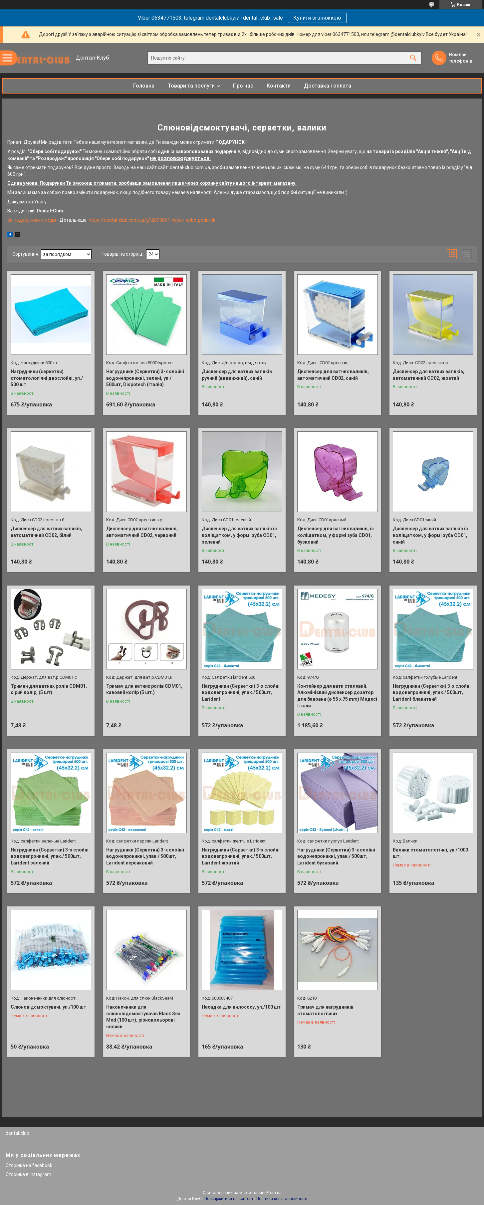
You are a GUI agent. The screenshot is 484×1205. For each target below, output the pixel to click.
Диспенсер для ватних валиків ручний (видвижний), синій (237, 375)
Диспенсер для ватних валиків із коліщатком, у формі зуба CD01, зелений (239, 535)
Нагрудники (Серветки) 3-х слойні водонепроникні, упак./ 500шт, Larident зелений (50, 856)
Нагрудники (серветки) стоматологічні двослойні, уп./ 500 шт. (47, 378)
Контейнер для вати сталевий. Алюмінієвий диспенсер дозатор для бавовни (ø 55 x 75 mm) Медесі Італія (337, 695)
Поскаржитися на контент (228, 1198)
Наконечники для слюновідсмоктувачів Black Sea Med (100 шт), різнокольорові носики (143, 1016)
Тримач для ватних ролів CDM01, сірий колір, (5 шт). (49, 689)
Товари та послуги (191, 86)
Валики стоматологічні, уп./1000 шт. (430, 853)
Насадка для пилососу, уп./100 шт (241, 1007)
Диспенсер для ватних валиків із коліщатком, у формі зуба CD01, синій (430, 535)
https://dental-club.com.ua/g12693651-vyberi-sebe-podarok (151, 220)
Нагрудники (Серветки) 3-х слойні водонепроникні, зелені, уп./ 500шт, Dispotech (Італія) (145, 378)
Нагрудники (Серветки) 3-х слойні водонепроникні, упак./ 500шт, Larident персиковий (145, 856)
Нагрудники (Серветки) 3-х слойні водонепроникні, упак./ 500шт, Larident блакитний (432, 692)
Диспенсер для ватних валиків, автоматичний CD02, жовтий (428, 375)
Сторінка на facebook (29, 1165)
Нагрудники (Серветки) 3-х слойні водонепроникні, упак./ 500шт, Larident (241, 692)
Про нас (243, 86)
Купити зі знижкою (317, 18)
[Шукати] (413, 58)
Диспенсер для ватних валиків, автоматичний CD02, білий (46, 532)
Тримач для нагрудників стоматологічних (325, 1010)
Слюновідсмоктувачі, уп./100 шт (48, 1007)
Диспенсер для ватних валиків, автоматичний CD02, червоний (142, 532)
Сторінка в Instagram (28, 1174)
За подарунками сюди (32, 220)
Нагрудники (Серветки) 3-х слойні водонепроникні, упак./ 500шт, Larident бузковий (336, 856)
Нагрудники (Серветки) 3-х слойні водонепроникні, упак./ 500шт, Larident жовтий (241, 856)
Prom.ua (274, 1192)
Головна (143, 86)
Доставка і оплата (327, 86)
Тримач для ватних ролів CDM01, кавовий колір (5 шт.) (144, 689)
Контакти (279, 86)
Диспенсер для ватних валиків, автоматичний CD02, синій (333, 375)
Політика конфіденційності (281, 1198)
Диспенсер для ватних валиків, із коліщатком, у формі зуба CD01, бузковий (335, 535)
